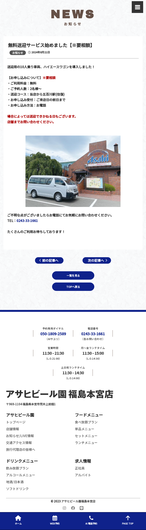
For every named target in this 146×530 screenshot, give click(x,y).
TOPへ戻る (73, 287)
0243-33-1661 (27, 220)
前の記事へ (50, 260)
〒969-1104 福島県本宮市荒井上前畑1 (59, 397)
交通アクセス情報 (19, 442)
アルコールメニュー (20, 475)
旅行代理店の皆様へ (20, 449)
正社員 (80, 468)
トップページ (15, 422)
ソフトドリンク (17, 488)
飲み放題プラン (17, 468)
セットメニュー (86, 435)
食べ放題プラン (86, 422)
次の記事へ (96, 260)
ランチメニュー (86, 442)
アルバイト (83, 475)
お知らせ (17, 53)
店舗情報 (12, 428)
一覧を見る (73, 275)
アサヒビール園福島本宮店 (78, 501)
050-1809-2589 (53, 333)
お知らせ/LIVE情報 (20, 435)
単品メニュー (84, 428)
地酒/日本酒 (15, 481)
